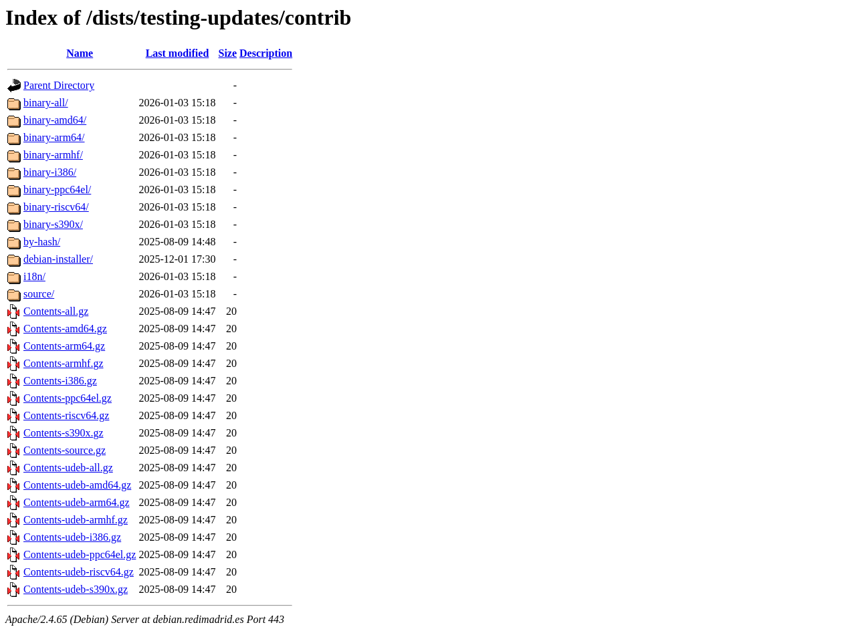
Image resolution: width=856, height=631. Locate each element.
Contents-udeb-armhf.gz (75, 519)
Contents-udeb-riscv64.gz (78, 572)
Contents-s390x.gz (63, 432)
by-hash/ (41, 241)
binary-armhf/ (53, 154)
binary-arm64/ (54, 137)
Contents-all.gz (55, 311)
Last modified (177, 53)
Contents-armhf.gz (63, 363)
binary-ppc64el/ (57, 189)
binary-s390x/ (53, 224)
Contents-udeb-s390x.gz (75, 589)
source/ (38, 293)
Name (79, 53)
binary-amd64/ (54, 120)
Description (265, 53)
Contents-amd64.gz (65, 328)
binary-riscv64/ (56, 207)
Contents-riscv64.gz (66, 415)
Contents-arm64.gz (64, 346)
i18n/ (34, 276)
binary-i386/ (49, 172)
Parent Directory (58, 85)
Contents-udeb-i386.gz (72, 537)
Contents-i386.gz (60, 380)
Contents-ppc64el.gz (67, 398)
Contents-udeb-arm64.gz (76, 502)
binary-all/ (45, 102)
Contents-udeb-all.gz (68, 467)
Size (228, 53)
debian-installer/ (58, 259)
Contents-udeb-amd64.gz (77, 485)
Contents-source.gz (64, 450)
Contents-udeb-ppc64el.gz (79, 554)
